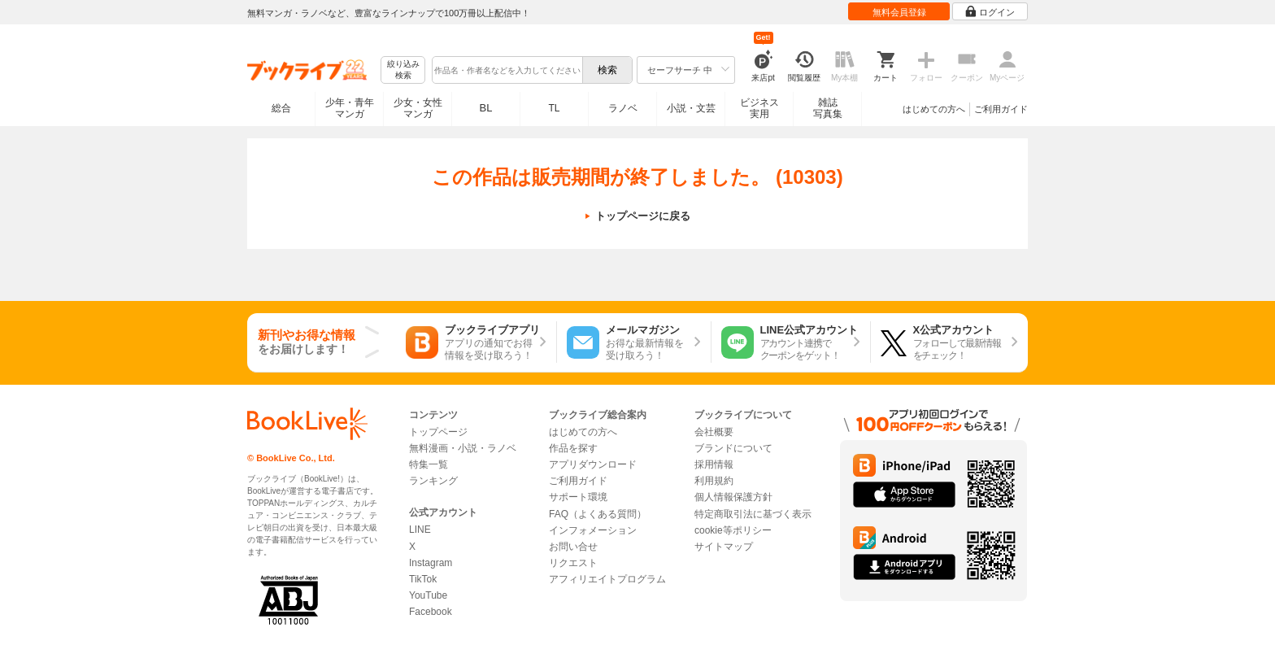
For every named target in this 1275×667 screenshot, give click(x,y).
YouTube (428, 595)
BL (486, 108)
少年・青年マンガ (349, 108)
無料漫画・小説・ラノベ (462, 448)
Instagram (430, 563)
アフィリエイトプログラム (607, 579)
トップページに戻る (642, 216)
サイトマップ (723, 546)
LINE (420, 529)
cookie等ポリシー (733, 530)
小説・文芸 (691, 108)
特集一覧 (428, 464)
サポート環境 (578, 497)
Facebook (430, 611)
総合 (281, 108)
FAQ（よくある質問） (597, 514)
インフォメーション (593, 530)
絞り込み (403, 70)
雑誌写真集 (827, 108)
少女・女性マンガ (418, 108)
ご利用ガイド (1001, 109)
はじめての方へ (934, 109)
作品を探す (573, 448)
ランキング (433, 480)
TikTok (423, 579)
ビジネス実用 (759, 108)
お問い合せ (573, 546)
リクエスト (573, 563)
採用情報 (713, 464)
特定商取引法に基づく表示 (753, 514)
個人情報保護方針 (733, 497)
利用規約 (713, 480)
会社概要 (713, 432)
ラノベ (623, 108)
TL (553, 108)
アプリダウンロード (593, 464)
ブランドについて (733, 448)
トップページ (438, 432)
